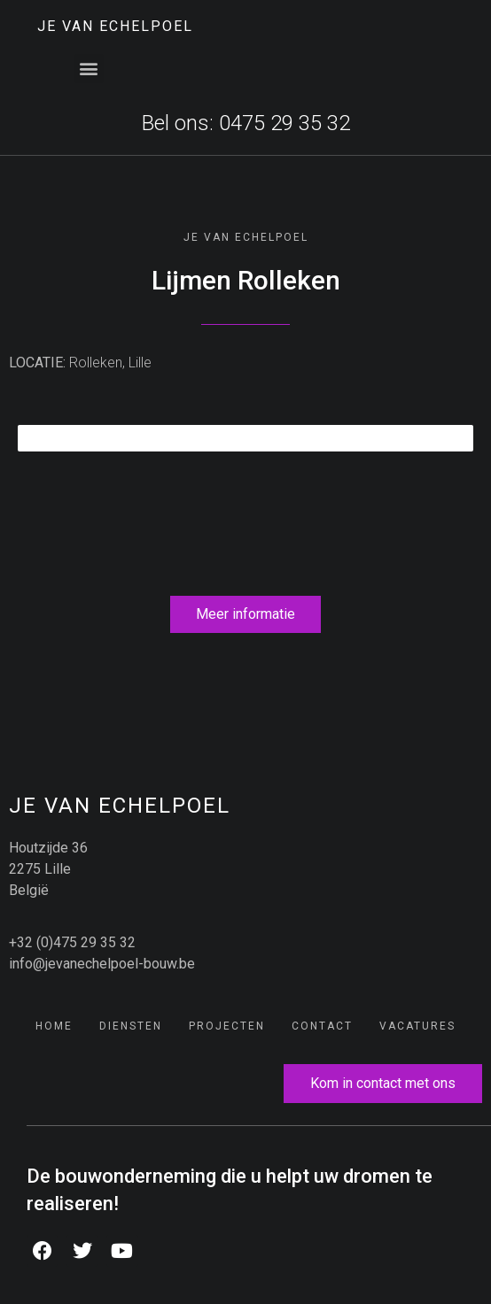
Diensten (130, 1026)
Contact (322, 1026)
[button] (89, 68)
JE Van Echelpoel (115, 26)
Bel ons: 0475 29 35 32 (246, 123)
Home (54, 1026)
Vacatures (417, 1026)
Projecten (227, 1026)
